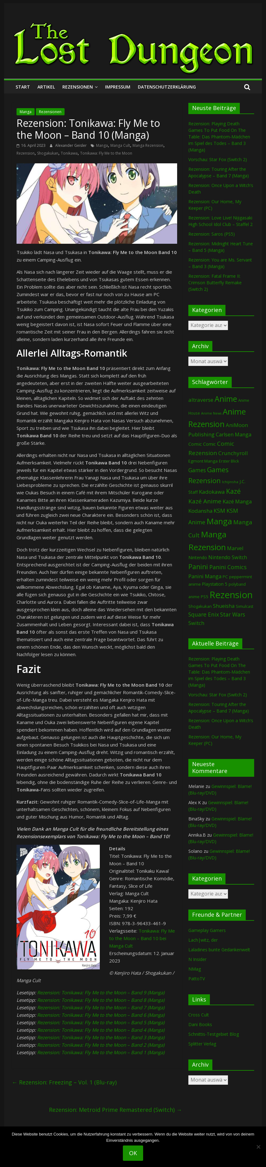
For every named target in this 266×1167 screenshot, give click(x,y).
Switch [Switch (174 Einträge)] (196, 623)
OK (133, 1153)
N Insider (197, 959)
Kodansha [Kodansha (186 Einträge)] (200, 510)
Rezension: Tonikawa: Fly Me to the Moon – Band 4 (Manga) (100, 1030)
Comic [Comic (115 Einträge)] (209, 444)
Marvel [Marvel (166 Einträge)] (235, 548)
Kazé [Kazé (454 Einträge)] (233, 491)
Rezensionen (77, 87)
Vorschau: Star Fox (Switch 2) (217, 159)
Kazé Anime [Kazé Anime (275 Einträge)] (204, 501)
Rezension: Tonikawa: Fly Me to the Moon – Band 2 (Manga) (100, 1045)
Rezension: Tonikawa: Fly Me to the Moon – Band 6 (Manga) (100, 1015)
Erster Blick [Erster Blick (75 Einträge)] (229, 461)
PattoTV (196, 979)
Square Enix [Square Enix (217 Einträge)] (203, 614)
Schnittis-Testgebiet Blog (213, 1034)
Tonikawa (69, 153)
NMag (194, 969)
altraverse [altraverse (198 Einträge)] (200, 399)
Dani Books (200, 1024)
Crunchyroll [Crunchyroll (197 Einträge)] (233, 453)
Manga (25, 111)
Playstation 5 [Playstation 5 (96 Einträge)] (214, 584)
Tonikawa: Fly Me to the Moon (106, 153)
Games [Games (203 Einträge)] (197, 470)
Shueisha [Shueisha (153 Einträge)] (224, 606)
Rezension (26, 153)
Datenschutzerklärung (167, 87)
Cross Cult (198, 1015)
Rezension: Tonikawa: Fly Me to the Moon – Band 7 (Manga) (100, 1007)
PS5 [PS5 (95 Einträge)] (204, 596)
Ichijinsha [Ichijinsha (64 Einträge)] (230, 481)
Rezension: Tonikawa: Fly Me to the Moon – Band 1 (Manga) (100, 1052)
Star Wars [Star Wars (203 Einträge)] (232, 614)
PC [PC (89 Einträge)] (225, 576)
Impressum (117, 87)
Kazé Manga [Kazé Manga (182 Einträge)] (237, 501)
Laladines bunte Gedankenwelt (219, 950)
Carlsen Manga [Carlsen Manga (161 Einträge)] (233, 434)
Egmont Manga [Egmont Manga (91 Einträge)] (203, 461)
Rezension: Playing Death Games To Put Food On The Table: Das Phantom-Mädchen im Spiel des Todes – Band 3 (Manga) (219, 137)
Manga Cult (120, 145)
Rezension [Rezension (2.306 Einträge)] (231, 594)
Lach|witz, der (203, 940)
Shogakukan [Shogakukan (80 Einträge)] (200, 606)
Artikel (46, 87)
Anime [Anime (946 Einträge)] (226, 398)
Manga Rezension (148, 145)
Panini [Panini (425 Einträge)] (198, 566)
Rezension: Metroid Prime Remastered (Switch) (115, 1109)
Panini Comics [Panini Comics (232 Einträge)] (228, 567)
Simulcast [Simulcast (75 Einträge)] (244, 606)
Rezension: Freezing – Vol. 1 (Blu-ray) (64, 1082)
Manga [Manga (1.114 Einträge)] (219, 521)
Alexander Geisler (71, 145)
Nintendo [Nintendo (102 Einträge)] (197, 557)
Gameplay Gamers (207, 930)
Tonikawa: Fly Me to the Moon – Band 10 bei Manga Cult (142, 938)
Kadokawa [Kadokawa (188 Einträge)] (212, 491)
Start (23, 87)
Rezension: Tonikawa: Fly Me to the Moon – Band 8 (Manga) (100, 1000)
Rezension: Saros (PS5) (211, 234)
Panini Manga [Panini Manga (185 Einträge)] (204, 576)
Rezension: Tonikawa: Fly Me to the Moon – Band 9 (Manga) (100, 992)
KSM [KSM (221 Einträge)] (219, 510)
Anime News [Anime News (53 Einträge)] (211, 413)
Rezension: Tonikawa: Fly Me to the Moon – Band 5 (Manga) (100, 1022)
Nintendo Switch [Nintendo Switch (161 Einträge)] (227, 557)
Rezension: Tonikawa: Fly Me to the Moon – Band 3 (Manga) (100, 1037)
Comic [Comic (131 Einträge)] (195, 444)
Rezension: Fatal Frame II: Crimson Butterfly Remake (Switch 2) (215, 282)
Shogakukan (47, 153)
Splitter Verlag (202, 1044)
